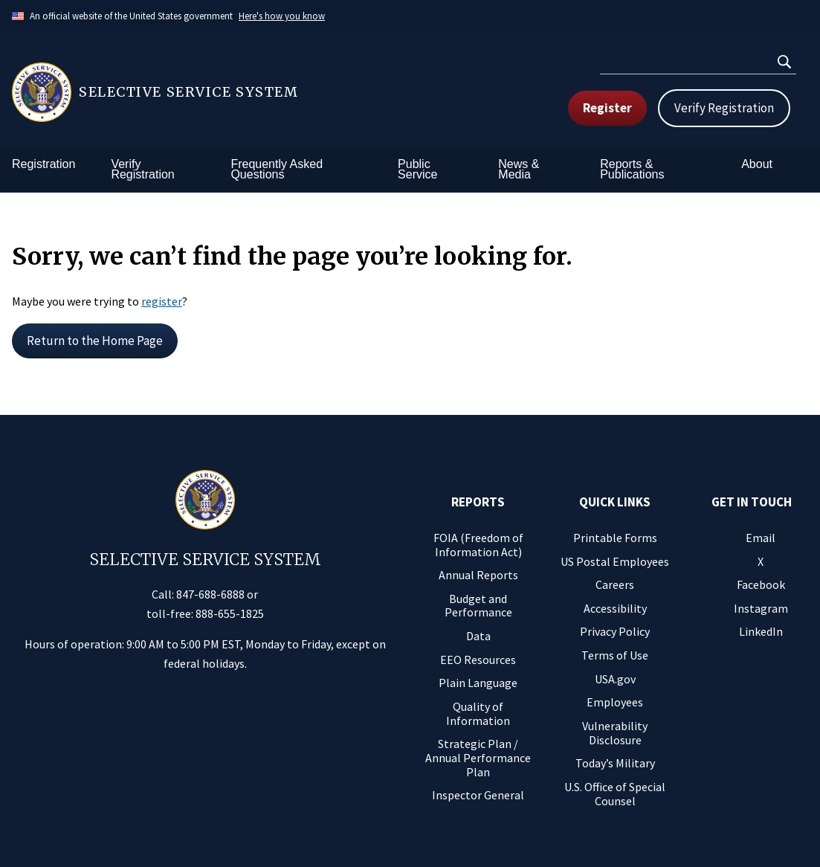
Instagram (761, 608)
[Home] (211, 92)
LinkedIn (761, 631)
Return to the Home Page (95, 340)
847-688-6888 (210, 594)
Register (607, 108)
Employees (615, 701)
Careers (614, 584)
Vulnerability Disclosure (615, 732)
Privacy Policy (615, 631)
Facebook (761, 584)
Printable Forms (615, 537)
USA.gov (615, 678)
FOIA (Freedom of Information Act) (478, 544)
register (161, 301)
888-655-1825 (230, 613)
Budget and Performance (478, 605)
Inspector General (478, 794)
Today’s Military (615, 762)
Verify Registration (724, 108)
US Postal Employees (615, 561)
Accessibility (615, 608)
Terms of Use (614, 655)
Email (760, 537)
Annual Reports (478, 574)
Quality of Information (478, 713)
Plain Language (478, 682)
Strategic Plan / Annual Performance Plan (478, 757)
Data (478, 635)
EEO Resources (478, 659)
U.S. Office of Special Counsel (614, 793)
